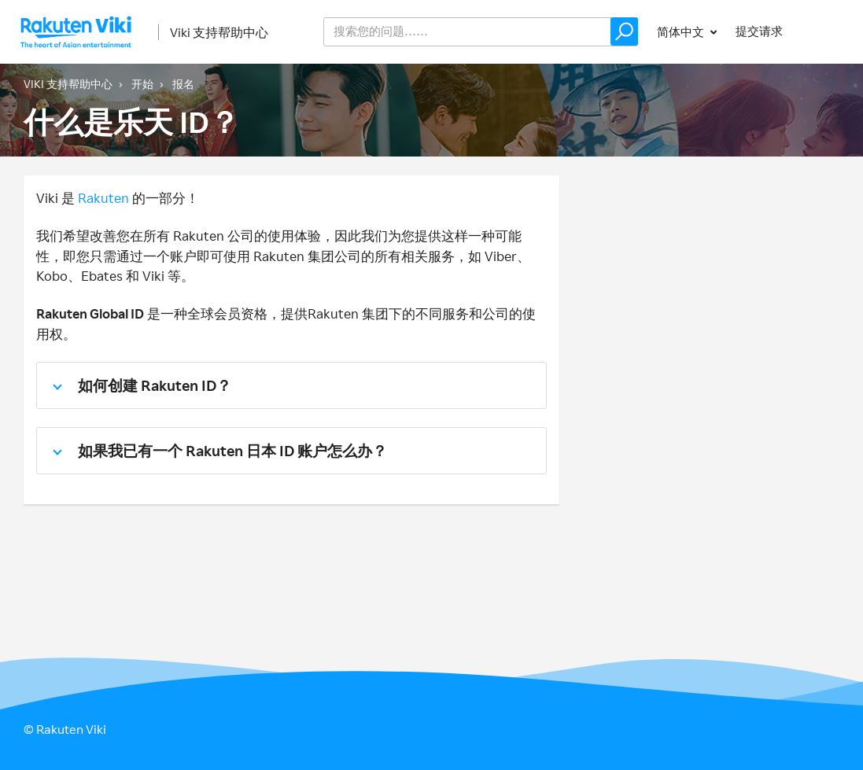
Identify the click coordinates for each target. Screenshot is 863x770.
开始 (142, 83)
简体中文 (681, 31)
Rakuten (103, 198)
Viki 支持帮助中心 (219, 32)
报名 (183, 83)
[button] (624, 31)
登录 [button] (828, 31)
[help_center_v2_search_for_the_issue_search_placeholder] (480, 31)
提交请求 (759, 31)
